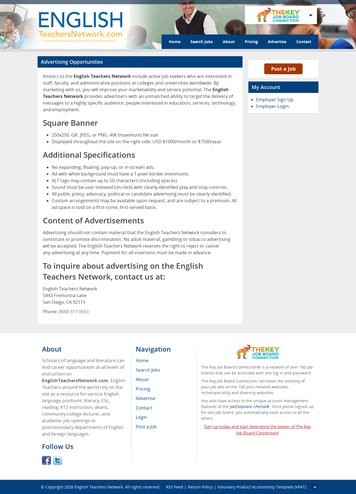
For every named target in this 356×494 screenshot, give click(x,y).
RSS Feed (174, 487)
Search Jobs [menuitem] (148, 370)
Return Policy (200, 487)
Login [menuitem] (141, 417)
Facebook (46, 460)
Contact (303, 41)
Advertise (277, 41)
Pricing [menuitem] (143, 389)
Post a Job (283, 68)
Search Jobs (202, 41)
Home (175, 41)
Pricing (251, 41)
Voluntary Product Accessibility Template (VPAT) (261, 487)
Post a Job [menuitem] (146, 427)
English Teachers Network (99, 487)
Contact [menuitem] (144, 408)
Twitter (57, 460)
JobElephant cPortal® (250, 406)
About (229, 41)
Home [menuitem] (142, 360)
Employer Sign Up (274, 100)
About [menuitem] (142, 379)
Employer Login (272, 106)
